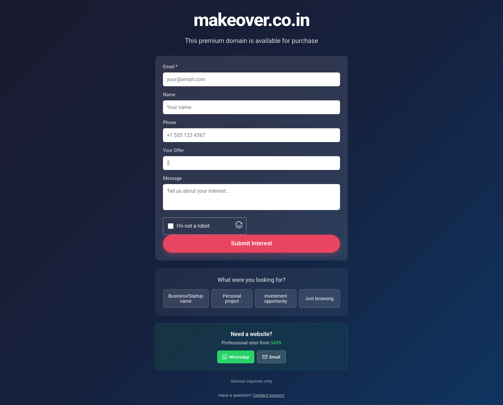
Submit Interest (251, 243)
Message (172, 178)
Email (271, 356)
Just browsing (319, 298)
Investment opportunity (275, 298)
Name (169, 94)
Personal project (232, 298)
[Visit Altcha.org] (239, 227)
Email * (170, 67)
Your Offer (173, 150)
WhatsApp (235, 356)
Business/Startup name (185, 298)
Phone (169, 122)
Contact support (269, 395)
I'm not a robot (193, 226)
